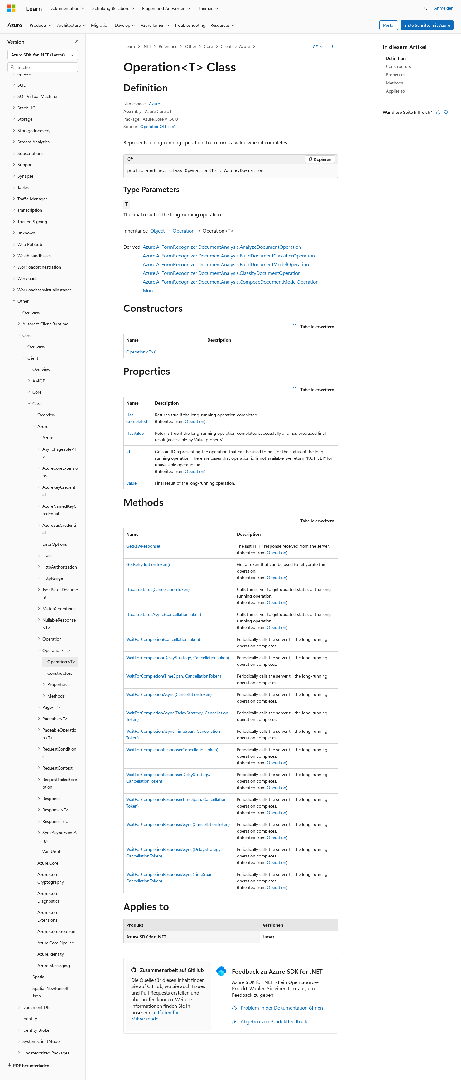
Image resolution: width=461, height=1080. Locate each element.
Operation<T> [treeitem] (61, 647)
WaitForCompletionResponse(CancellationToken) (172, 749)
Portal (389, 25)
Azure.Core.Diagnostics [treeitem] (48, 882)
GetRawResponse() (143, 546)
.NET (147, 46)
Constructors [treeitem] (59, 658)
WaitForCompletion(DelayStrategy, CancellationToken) (177, 657)
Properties (395, 75)
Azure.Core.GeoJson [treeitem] (56, 916)
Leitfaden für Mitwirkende (155, 1015)
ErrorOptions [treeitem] (54, 529)
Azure (244, 46)
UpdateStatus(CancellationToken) (158, 589)
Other (190, 46)
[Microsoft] (11, 8)
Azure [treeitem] (47, 423)
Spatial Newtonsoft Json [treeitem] (50, 977)
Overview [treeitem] (31, 298)
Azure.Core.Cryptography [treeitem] (50, 863)
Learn (129, 46)
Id (128, 451)
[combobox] (42, 55)
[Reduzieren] (76, 41)
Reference (168, 46)
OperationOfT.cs (155, 126)
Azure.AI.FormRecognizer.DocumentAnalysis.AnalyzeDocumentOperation (222, 246)
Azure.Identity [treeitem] (50, 939)
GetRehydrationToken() (148, 564)
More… (150, 290)
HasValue (135, 433)
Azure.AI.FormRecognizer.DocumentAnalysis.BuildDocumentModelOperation (226, 264)
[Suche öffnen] (425, 8)
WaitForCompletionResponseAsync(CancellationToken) (178, 824)
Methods (394, 83)
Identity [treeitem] (29, 1004)
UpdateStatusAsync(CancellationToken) (163, 614)
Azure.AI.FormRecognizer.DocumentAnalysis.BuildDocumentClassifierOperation (229, 255)
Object (157, 230)
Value (131, 483)
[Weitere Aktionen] (332, 47)
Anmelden (444, 8)
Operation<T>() (141, 352)
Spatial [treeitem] (38, 962)
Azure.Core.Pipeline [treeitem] (55, 928)
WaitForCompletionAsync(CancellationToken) (169, 694)
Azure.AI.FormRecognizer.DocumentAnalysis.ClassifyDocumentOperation (222, 273)
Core (208, 46)
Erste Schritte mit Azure (427, 25)
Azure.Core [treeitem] (47, 848)
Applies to (395, 91)
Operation (183, 230)
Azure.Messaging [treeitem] (53, 951)
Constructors (398, 66)
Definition (396, 58)
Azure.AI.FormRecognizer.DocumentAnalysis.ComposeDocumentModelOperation (231, 281)
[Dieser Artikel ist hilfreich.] (438, 112)
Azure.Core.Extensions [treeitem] (48, 901)
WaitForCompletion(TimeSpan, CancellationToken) (173, 676)
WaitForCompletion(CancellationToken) (163, 639)
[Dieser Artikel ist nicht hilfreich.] (445, 112)
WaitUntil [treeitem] (51, 837)
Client (226, 46)
